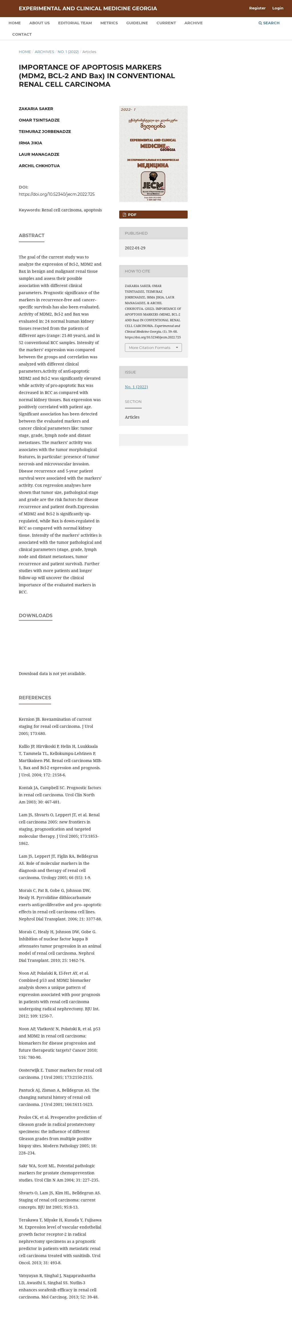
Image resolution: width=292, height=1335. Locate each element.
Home (15, 23)
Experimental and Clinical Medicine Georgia (88, 8)
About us (39, 23)
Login (277, 8)
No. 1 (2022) (68, 51)
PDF (131, 214)
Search (269, 23)
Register (257, 8)
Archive (193, 23)
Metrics (109, 23)
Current (166, 23)
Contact (22, 34)
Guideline (137, 23)
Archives (44, 51)
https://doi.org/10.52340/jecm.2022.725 (57, 194)
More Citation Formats (149, 347)
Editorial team (75, 23)
